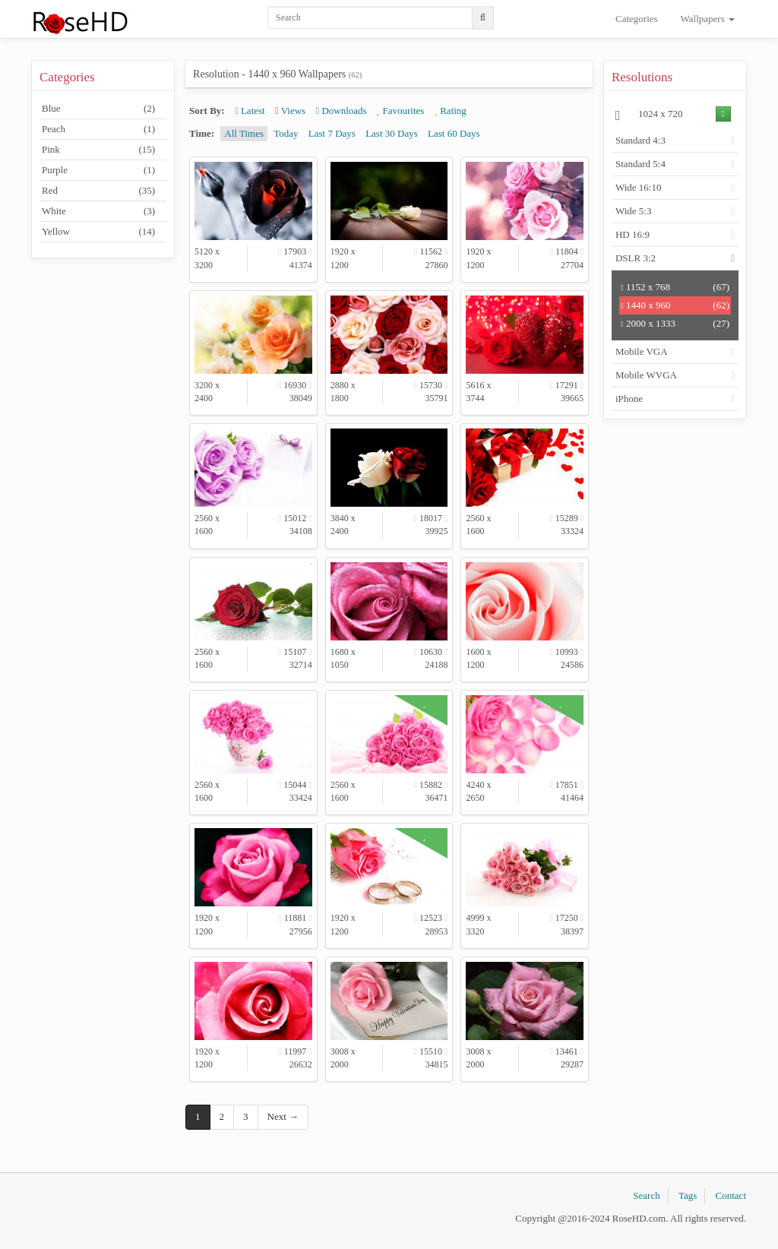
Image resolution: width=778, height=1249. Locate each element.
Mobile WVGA (646, 375)
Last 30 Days (391, 133)
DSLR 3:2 (635, 258)
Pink (98, 149)
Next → (283, 1116)
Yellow (98, 231)
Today (286, 133)
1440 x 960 (675, 305)
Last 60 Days (454, 133)
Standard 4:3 (640, 140)
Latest (250, 110)
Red (98, 190)
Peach (98, 129)
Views (290, 110)
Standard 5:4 (640, 163)
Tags (687, 1195)
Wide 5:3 (633, 211)
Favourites (400, 110)
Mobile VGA (641, 351)
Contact (731, 1195)
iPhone (629, 398)
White (98, 211)
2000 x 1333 (675, 323)
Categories (636, 18)
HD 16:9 (632, 234)
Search (646, 1195)
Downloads (340, 110)
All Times (244, 133)
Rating (450, 110)
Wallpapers (708, 18)
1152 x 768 (675, 287)
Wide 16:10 (638, 187)
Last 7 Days (332, 133)
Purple (98, 170)
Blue (98, 108)
